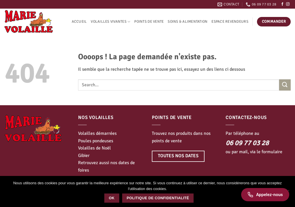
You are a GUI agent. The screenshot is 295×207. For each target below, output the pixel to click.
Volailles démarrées (97, 133)
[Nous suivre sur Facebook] (282, 4)
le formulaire (269, 152)
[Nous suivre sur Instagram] (288, 4)
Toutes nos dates (178, 156)
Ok (112, 198)
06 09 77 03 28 (247, 143)
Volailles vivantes (110, 21)
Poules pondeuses (95, 141)
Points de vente (149, 21)
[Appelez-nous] (265, 194)
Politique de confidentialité (158, 198)
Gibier (84, 155)
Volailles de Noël (94, 148)
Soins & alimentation (187, 21)
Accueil (79, 21)
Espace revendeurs (229, 21)
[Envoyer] (285, 85)
